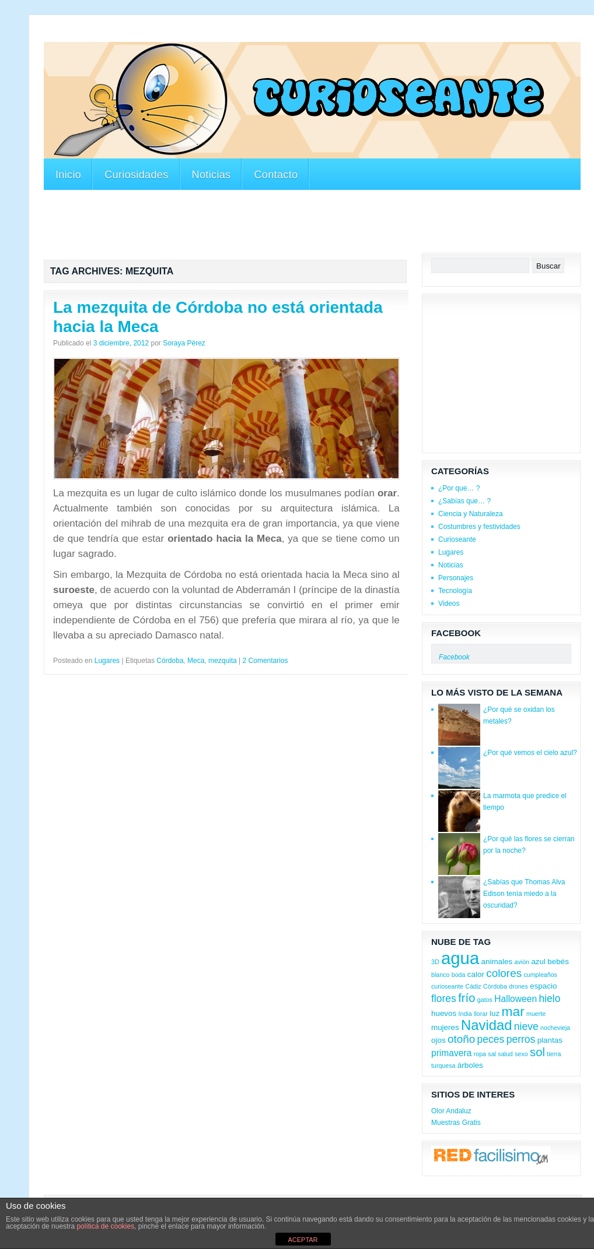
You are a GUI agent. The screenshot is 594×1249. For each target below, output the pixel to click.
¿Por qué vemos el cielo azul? (530, 753)
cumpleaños (540, 974)
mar (513, 1011)
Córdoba (169, 661)
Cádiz (473, 986)
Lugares (107, 661)
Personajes (455, 578)
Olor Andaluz (451, 1111)
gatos (484, 999)
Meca (195, 661)
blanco (440, 974)
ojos (438, 1040)
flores (443, 998)
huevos (443, 1013)
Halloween (515, 999)
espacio (543, 986)
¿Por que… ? (459, 488)
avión (522, 961)
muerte (536, 1013)
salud (505, 1053)
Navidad (486, 1025)
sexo (521, 1053)
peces (491, 1039)
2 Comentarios (265, 661)
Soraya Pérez (184, 343)
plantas (549, 1040)
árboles (470, 1065)
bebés (558, 961)
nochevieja (555, 1027)
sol (537, 1052)
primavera (451, 1053)
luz (494, 1013)
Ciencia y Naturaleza (470, 514)
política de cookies (105, 1226)
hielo (549, 998)
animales (497, 961)
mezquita (222, 661)
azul (538, 961)
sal (492, 1053)
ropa (480, 1053)
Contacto (276, 175)
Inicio (68, 175)
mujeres (445, 1027)
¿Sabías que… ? (464, 501)
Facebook (456, 633)
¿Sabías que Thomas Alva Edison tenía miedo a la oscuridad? (524, 893)
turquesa (443, 1065)
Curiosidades (136, 175)
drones (518, 986)
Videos (448, 603)
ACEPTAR (302, 1239)
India (465, 1013)
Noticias (211, 175)
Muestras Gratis (456, 1123)
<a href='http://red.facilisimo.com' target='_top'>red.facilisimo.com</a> (491, 1156)
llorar (481, 1013)
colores (504, 973)
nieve (526, 1026)
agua (460, 958)
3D (435, 961)
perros (521, 1039)
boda (459, 974)
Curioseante (457, 539)
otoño (461, 1039)
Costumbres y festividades (479, 527)
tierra (554, 1053)
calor (475, 974)
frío (466, 998)
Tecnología (455, 591)
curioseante (447, 986)
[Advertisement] (256, 34)
